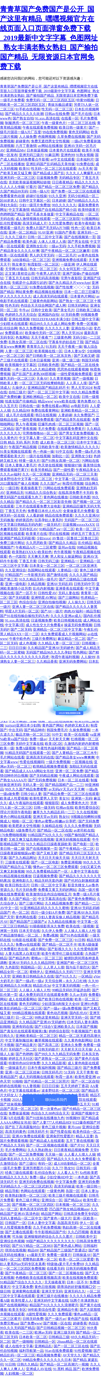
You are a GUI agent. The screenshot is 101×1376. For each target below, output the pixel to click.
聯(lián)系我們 (56, 1099)
